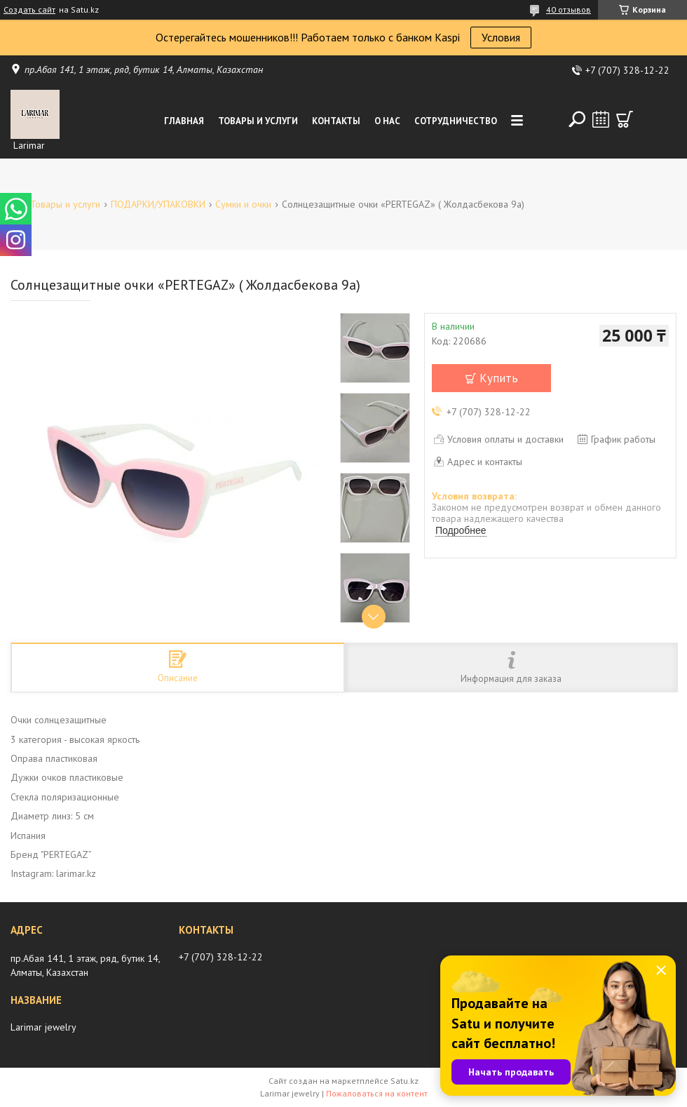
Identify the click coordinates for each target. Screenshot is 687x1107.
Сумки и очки (243, 204)
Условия (501, 37)
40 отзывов (568, 9)
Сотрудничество (455, 121)
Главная (184, 121)
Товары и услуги (258, 121)
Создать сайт (29, 10)
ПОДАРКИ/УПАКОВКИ (158, 204)
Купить (498, 378)
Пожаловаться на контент (377, 1093)
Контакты (336, 121)
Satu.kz (404, 1080)
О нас (387, 121)
